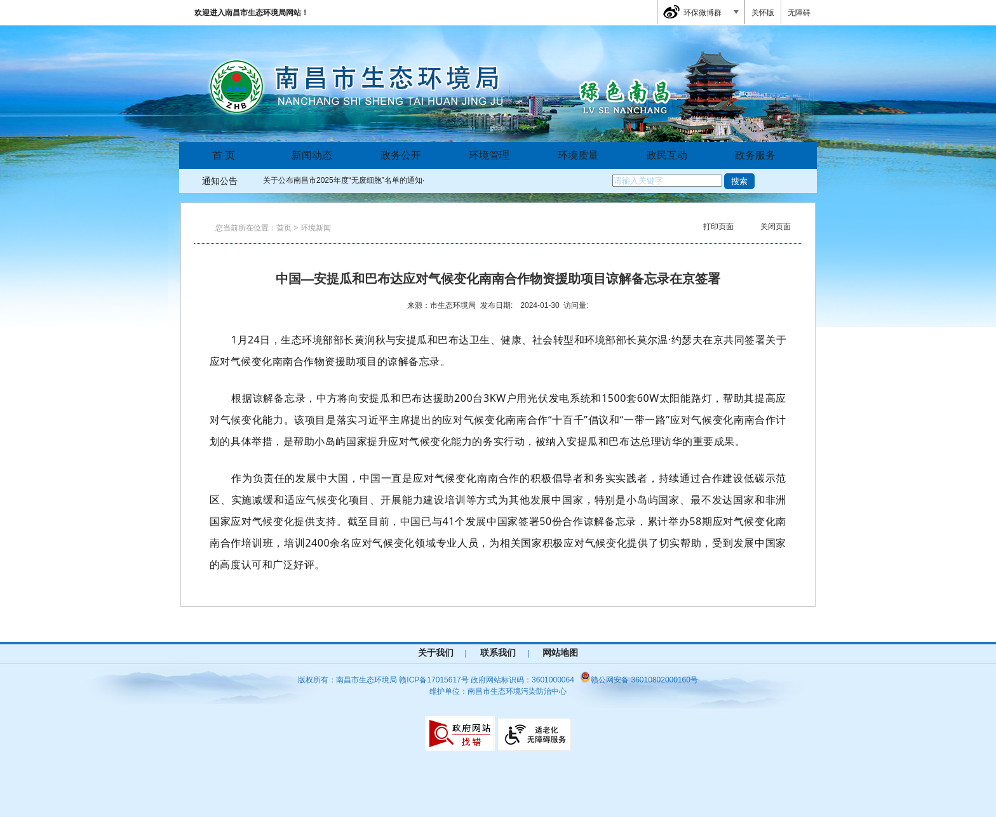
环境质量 (578, 155)
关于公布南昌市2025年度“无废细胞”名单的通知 (342, 180)
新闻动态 (312, 155)
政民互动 (667, 155)
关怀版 (762, 12)
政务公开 (400, 155)
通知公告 (220, 181)
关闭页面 (775, 226)
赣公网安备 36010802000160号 (639, 679)
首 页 (223, 155)
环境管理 (489, 155)
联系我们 (498, 653)
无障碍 (799, 12)
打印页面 (718, 226)
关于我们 (436, 653)
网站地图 (560, 653)
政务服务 (755, 155)
